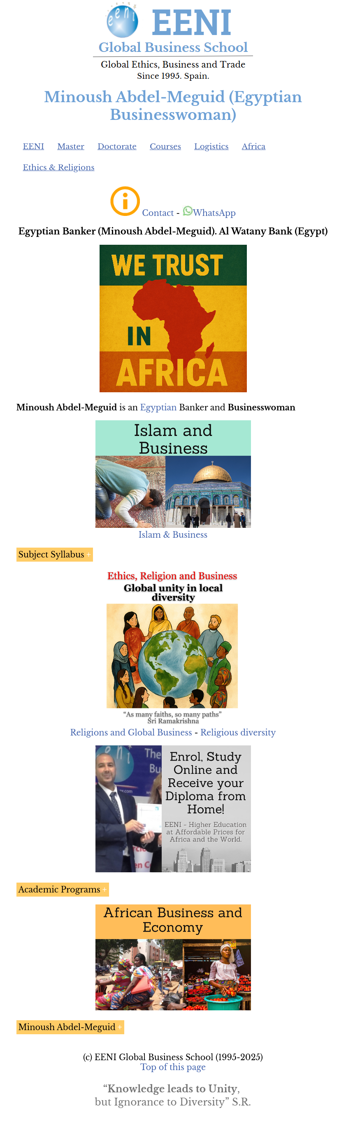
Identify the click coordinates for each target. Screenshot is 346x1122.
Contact (158, 213)
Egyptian (158, 407)
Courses (165, 146)
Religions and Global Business (131, 733)
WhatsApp (209, 213)
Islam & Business (173, 535)
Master (70, 146)
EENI (33, 146)
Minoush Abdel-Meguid (67, 1027)
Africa (254, 146)
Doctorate (117, 146)
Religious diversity (238, 733)
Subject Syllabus (51, 555)
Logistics (211, 146)
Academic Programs (59, 890)
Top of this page (173, 1067)
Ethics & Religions (59, 167)
